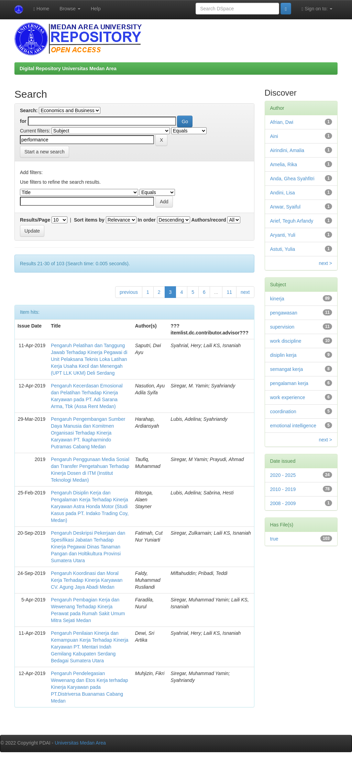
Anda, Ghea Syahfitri (292, 178)
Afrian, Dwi (282, 122)
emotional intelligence (293, 425)
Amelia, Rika (283, 164)
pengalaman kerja (289, 383)
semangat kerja (286, 369)
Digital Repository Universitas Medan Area (68, 68)
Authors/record (208, 220)
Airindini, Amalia (287, 150)
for (23, 121)
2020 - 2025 (283, 475)
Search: (28, 110)
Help (96, 8)
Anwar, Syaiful (285, 207)
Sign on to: (316, 9)
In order (147, 220)
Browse (69, 8)
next (245, 292)
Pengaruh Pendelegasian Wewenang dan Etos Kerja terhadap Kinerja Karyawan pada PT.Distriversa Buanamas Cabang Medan (89, 687)
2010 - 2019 (283, 489)
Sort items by (89, 220)
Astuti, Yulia (282, 249)
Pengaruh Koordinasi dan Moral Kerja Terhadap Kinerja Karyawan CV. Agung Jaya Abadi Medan (86, 580)
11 (229, 292)
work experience (287, 397)
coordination (283, 411)
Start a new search (44, 151)
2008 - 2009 (283, 503)
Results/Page (35, 220)
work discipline (285, 341)
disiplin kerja (283, 355)
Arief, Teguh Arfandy (292, 221)
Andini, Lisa (282, 192)
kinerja (277, 298)
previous (129, 292)
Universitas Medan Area (80, 743)
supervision (282, 327)
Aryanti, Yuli (283, 235)
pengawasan (283, 313)
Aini (274, 136)
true (274, 539)
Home (41, 9)
